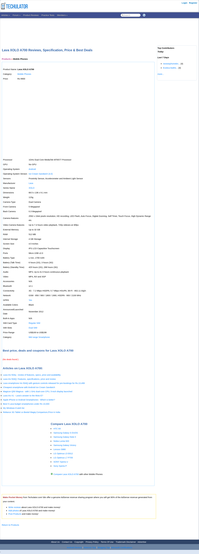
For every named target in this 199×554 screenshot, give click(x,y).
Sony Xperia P (60, 466)
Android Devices (74, 547)
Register (193, 3)
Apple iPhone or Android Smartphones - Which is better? (29, 400)
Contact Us (67, 542)
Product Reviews (31, 15)
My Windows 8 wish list (13, 408)
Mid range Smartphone (39, 337)
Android (32, 169)
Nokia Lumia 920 (61, 441)
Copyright (78, 542)
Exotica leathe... (170, 68)
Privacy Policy (92, 542)
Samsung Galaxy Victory (64, 445)
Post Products (14, 514)
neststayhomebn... (171, 63)
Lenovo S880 (59, 449)
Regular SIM (34, 323)
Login (184, 3)
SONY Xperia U (60, 462)
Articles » (5, 15)
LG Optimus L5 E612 (63, 453)
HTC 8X (57, 428)
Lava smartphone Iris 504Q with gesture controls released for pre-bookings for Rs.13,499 (44, 383)
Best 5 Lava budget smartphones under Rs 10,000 (26, 404)
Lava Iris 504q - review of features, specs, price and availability (32, 375)
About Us (55, 542)
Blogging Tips (104, 547)
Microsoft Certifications (121, 547)
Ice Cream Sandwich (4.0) (41, 174)
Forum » (16, 15)
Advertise (142, 542)
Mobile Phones (24, 74)
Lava (31, 183)
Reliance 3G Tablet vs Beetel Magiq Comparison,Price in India (31, 412)
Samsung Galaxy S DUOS (65, 433)
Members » (62, 15)
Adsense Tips (89, 547)
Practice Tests (47, 15)
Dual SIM (33, 328)
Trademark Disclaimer (126, 542)
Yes (30, 300)
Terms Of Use (107, 542)
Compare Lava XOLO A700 (66, 474)
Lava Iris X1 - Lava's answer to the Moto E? (23, 395)
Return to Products (10, 525)
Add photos (13, 510)
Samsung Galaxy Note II (64, 437)
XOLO (31, 188)
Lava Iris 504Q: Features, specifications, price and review (29, 379)
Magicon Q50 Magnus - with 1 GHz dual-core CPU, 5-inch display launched (37, 391)
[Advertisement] (79, 29)
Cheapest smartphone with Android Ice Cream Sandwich (29, 387)
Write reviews (14, 507)
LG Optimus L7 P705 (63, 457)
